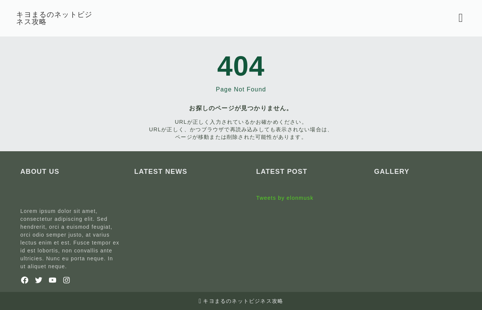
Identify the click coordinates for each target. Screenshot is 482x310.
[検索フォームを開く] (457, 18)
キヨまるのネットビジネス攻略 (58, 18)
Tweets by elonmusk (284, 198)
